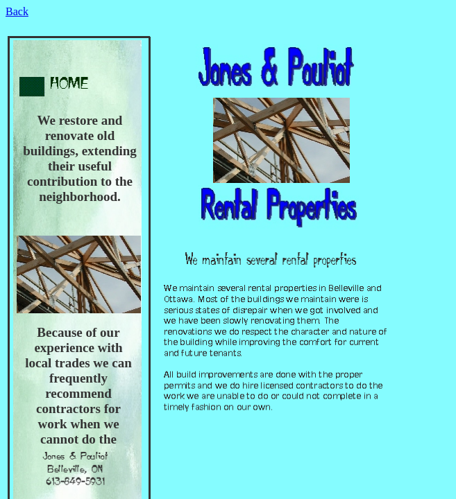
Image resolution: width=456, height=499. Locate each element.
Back (17, 11)
